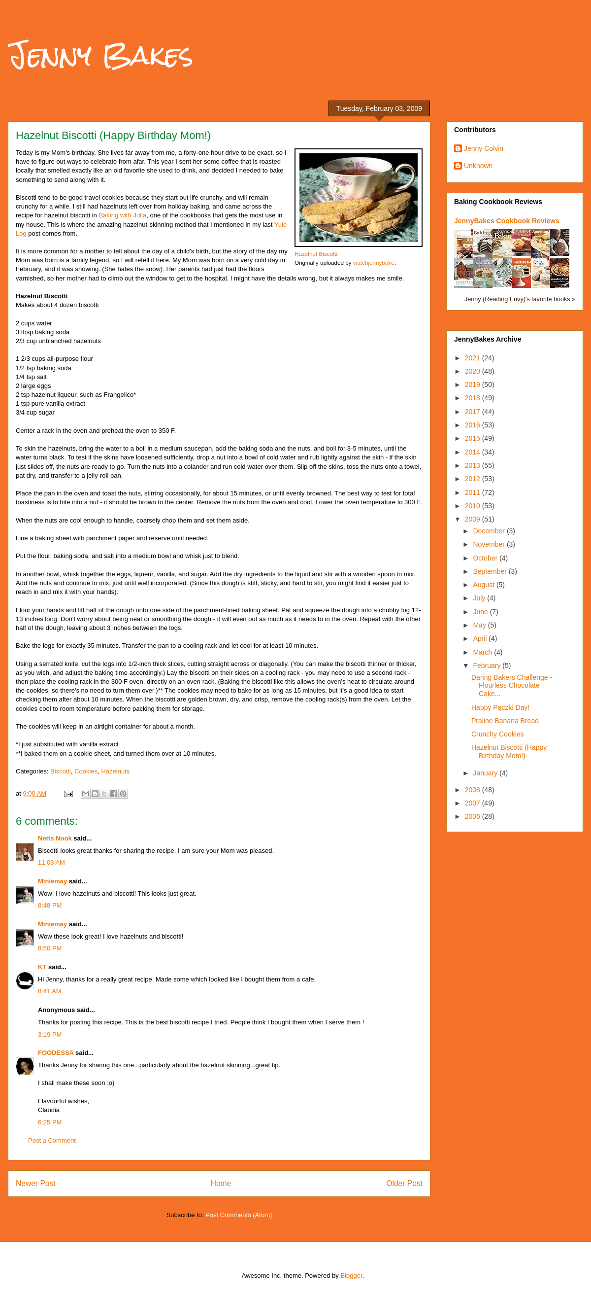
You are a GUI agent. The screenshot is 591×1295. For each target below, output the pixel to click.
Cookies (86, 771)
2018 (473, 398)
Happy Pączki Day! (500, 707)
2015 (473, 438)
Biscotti (60, 771)
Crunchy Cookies (497, 734)
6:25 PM (50, 1122)
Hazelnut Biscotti (316, 253)
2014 (473, 452)
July (480, 598)
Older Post (404, 1183)
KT (42, 967)
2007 (473, 803)
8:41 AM (50, 991)
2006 (473, 816)
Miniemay (52, 881)
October (486, 558)
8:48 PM (50, 905)
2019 (473, 384)
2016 (473, 425)
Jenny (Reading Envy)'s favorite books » (519, 299)
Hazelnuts (115, 771)
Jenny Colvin (483, 148)
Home (221, 1183)
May (480, 625)
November (489, 544)
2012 (473, 479)
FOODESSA (55, 1052)
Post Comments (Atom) (238, 1215)
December (489, 531)
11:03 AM (51, 862)
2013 (473, 465)
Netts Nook (55, 838)
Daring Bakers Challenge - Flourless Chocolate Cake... (511, 685)
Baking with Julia (122, 215)
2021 (473, 358)
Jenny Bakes (101, 55)
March (483, 652)
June (481, 612)
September (490, 571)
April (481, 638)
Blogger (351, 1275)
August (484, 585)
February (487, 665)
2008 (473, 790)
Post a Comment (52, 1140)
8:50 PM (50, 948)
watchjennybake (373, 262)
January (486, 773)
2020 (473, 371)
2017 (473, 412)
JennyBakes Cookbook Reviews (506, 221)
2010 (473, 506)
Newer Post (36, 1183)
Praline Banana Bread (505, 721)
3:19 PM (50, 1034)
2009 (473, 519)
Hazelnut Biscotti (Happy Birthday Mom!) (509, 751)
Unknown (478, 166)
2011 (473, 492)
